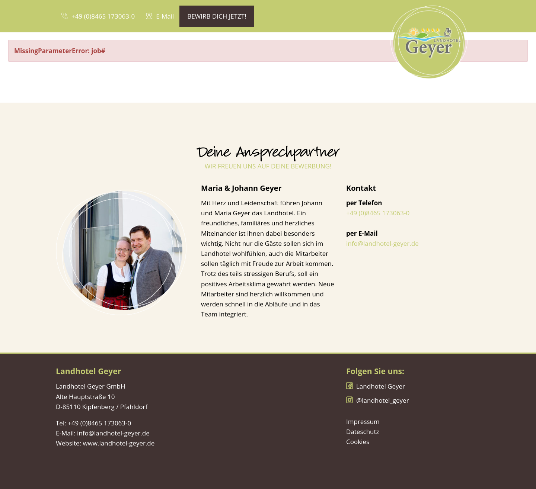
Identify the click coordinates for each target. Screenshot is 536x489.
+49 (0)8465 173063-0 (377, 213)
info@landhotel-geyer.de (382, 243)
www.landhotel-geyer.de (119, 443)
